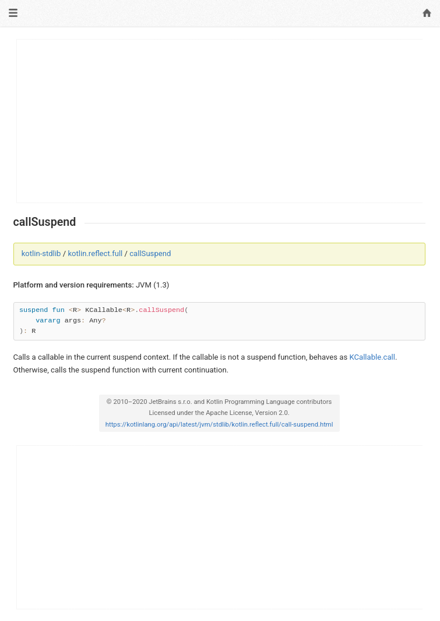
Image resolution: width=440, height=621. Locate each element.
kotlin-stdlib (41, 253)
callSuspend (150, 253)
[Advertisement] (220, 121)
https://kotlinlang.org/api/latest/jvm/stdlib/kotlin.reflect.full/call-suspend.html (219, 424)
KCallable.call (372, 357)
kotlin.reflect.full (95, 253)
